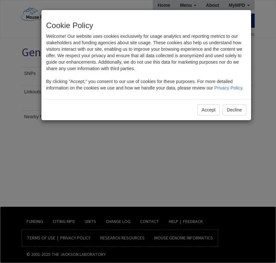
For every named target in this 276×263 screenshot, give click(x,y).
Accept (208, 109)
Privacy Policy (228, 87)
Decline (234, 109)
